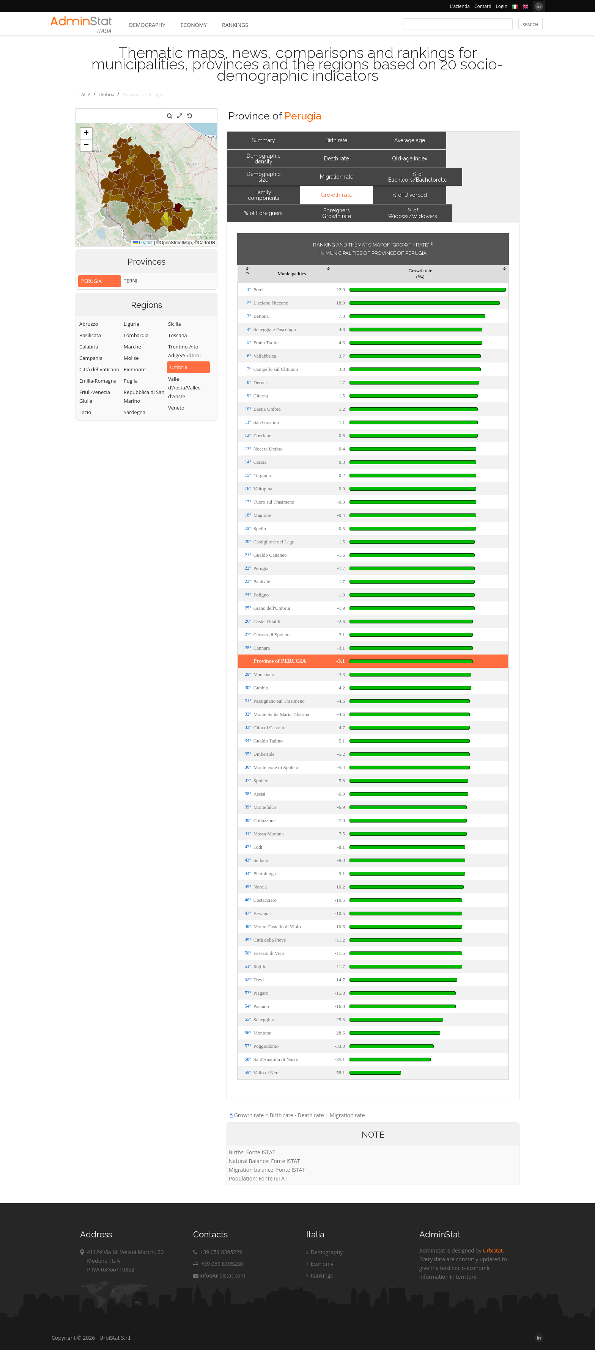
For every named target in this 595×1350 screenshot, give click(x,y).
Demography (147, 24)
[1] (431, 243)
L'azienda (460, 6)
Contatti (482, 6)
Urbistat (492, 1250)
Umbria (107, 94)
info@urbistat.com (219, 1275)
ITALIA (84, 94)
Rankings (235, 24)
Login (501, 6)
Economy (194, 24)
